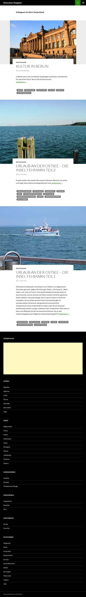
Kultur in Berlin (32, 66)
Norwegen (7, 572)
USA (5, 584)
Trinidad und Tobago (10, 486)
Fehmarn (61, 191)
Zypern (6, 463)
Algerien (6, 391)
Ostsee (40, 196)
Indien (5, 435)
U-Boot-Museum (40, 324)
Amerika (6, 528)
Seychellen (7, 408)
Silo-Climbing (22, 199)
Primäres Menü (83, 2)
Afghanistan (7, 426)
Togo (5, 412)
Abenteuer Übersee (24, 191)
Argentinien (7, 501)
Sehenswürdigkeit (24, 93)
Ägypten (6, 387)
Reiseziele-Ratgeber (12, 2)
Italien (5, 568)
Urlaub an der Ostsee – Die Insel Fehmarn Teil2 (42, 168)
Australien (7, 551)
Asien (5, 547)
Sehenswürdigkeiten (53, 196)
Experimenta (50, 191)
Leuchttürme (48, 194)
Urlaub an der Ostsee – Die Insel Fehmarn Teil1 (42, 274)
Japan (5, 443)
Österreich (7, 576)
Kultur (51, 90)
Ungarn (6, 580)
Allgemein (7, 543)
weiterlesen (21, 82)
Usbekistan (7, 455)
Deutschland (21, 62)
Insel (19, 194)
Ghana (5, 399)
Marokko (6, 403)
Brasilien (6, 505)
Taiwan (5, 451)
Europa (6, 559)
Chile (5, 395)
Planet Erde (64, 322)
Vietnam (6, 459)
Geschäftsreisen (9, 563)
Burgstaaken (22, 322)
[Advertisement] (43, 358)
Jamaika (6, 478)
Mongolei (6, 447)
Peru (5, 509)
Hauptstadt (42, 90)
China (5, 431)
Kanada (6, 482)
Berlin (20, 90)
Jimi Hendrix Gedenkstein (32, 194)
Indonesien (7, 439)
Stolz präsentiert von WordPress (13, 594)
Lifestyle (60, 90)
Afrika (5, 524)
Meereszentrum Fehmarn (26, 196)
